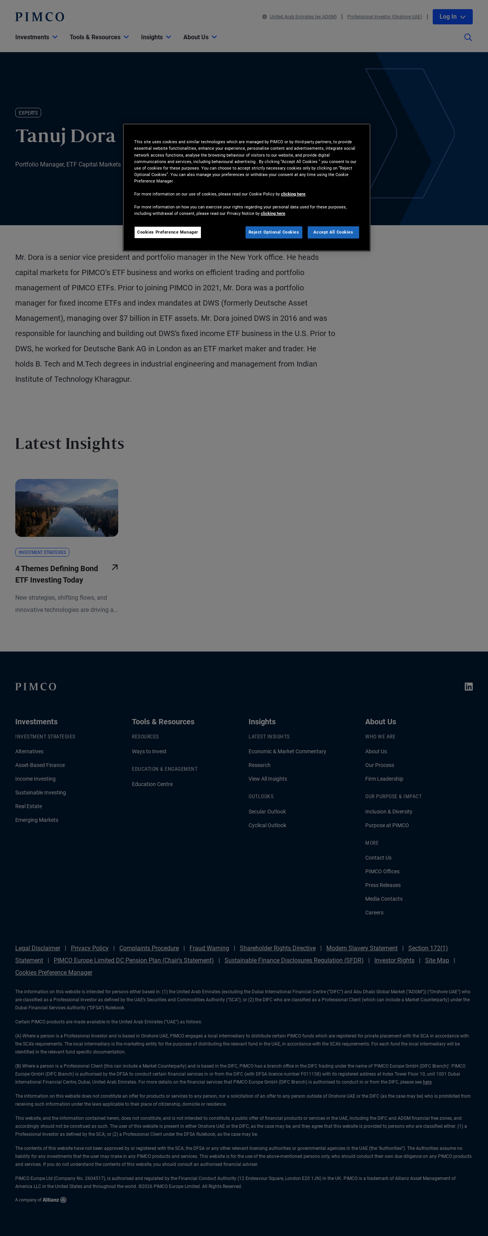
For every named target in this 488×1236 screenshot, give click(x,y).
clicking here (293, 194)
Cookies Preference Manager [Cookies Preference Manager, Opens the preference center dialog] (167, 232)
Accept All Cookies (333, 232)
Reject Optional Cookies (274, 232)
